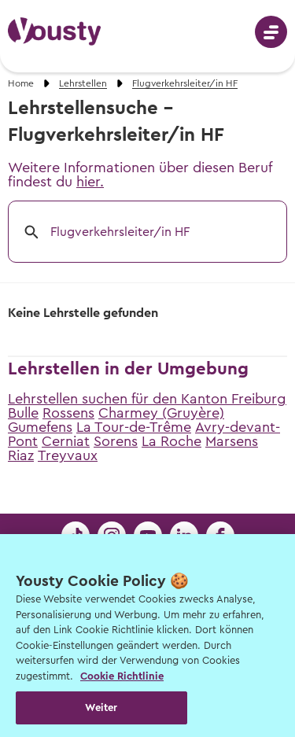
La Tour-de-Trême (133, 427)
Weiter (101, 707)
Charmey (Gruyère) (161, 413)
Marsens (231, 441)
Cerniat (66, 441)
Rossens (68, 413)
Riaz (21, 455)
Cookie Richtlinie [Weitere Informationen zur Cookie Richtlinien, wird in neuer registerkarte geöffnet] (122, 676)
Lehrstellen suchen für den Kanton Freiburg (147, 399)
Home (21, 83)
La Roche (171, 441)
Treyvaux (68, 455)
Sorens (116, 441)
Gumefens (40, 427)
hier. (90, 182)
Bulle (23, 413)
